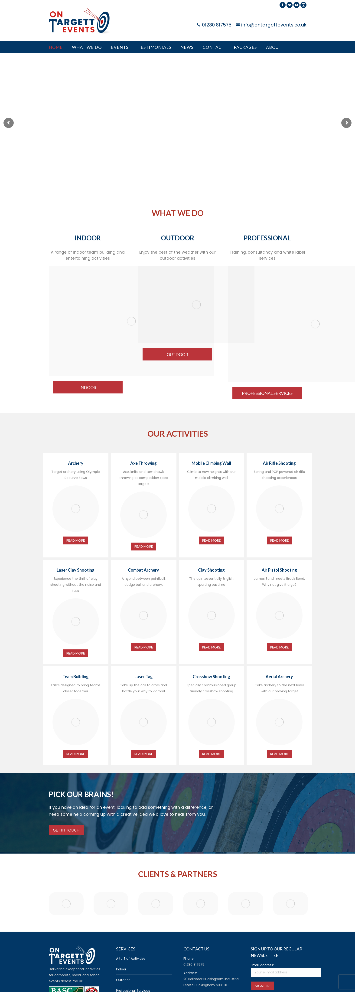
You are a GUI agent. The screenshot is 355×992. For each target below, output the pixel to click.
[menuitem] (56, 47)
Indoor (121, 969)
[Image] (131, 321)
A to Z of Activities (130, 958)
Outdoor (123, 980)
